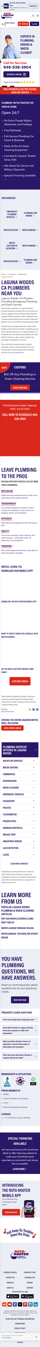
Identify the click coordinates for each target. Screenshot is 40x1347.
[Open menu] (38, 16)
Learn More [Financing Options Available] (20, 1169)
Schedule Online (16, 74)
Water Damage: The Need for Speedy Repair (19, 935)
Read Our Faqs (20, 999)
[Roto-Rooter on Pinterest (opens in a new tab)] (25, 1304)
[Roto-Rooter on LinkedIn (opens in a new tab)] (35, 1304)
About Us (10, 1287)
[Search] (33, 16)
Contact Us (10, 1277)
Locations (12, 274)
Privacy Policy (20, 1328)
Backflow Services (19, 760)
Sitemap (30, 1282)
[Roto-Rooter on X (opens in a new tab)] (20, 1304)
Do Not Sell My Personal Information (20, 1318)
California (22, 274)
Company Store (30, 1272)
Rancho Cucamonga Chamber (15, 1107)
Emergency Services (19, 794)
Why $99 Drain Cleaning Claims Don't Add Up (17, 920)
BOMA (6, 1094)
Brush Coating (19, 767)
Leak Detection (19, 848)
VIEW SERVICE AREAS (12, 728)
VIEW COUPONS (20, 387)
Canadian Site (29, 1277)
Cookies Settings (6, 1337)
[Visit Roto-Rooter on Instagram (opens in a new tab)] (37, 708)
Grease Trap (19, 834)
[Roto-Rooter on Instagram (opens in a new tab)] (30, 1304)
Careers (30, 1287)
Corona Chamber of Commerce (15, 1098)
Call (34, 24)
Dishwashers (19, 781)
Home (3, 274)
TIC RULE (20, 1342)
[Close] (36, 1337)
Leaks (19, 854)
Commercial (19, 774)
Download (33, 6)
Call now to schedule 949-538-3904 (20, 416)
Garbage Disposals (19, 828)
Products (10, 1282)
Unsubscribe (20, 1323)
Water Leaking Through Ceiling (17, 928)
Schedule (23, 24)
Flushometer (19, 814)
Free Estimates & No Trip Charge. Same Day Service (20, 90)
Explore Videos (20, 681)
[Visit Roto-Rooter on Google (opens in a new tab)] (30, 708)
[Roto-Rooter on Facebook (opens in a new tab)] (15, 1304)
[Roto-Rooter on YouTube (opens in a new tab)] (9, 1304)
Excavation (19, 801)
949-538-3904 (17, 67)
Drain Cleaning (19, 787)
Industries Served (19, 841)
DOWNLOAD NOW (11, 1212)
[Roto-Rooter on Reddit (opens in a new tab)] (4, 1304)
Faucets (19, 807)
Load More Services (19, 863)
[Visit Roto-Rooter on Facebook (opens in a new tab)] (34, 708)
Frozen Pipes (19, 821)
